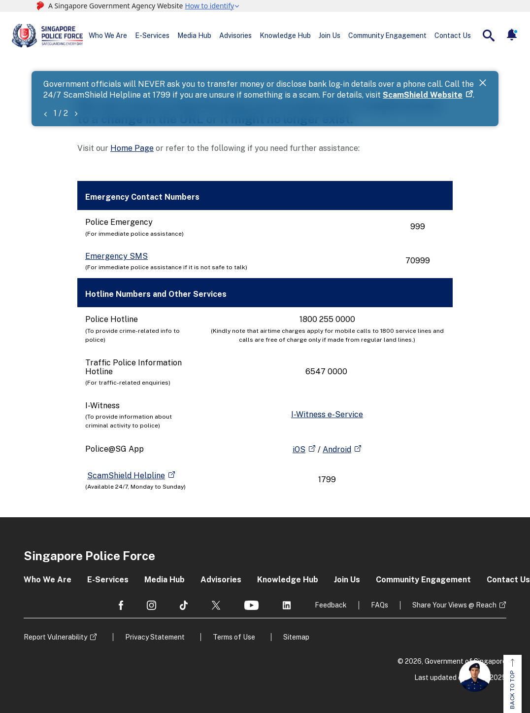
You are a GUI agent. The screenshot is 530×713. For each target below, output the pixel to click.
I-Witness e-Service (327, 414)
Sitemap (296, 637)
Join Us (329, 35)
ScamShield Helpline (126, 475)
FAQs (379, 605)
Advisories (235, 35)
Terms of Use (234, 637)
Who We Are (108, 35)
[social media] (121, 605)
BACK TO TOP (512, 684)
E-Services (152, 35)
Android (337, 449)
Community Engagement (387, 35)
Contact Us (452, 35)
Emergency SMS (116, 256)
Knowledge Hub (285, 35)
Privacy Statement (155, 637)
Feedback (331, 605)
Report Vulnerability (55, 637)
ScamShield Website (423, 95)
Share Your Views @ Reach (454, 605)
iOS (299, 449)
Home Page (132, 148)
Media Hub (194, 35)
